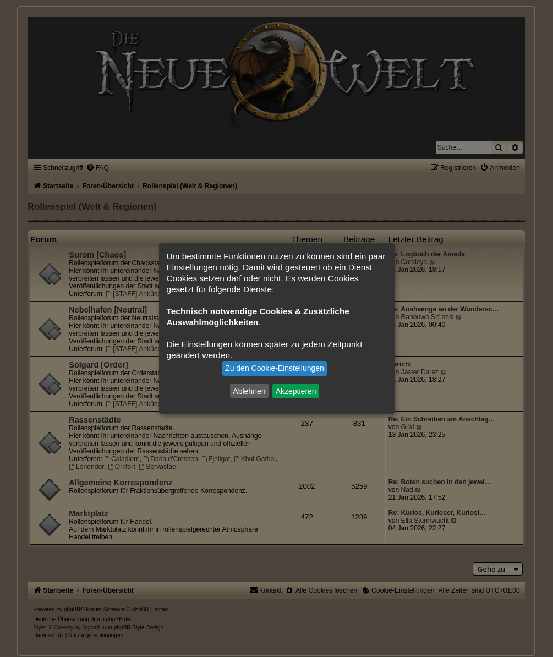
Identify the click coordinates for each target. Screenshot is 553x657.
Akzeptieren (296, 390)
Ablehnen (249, 390)
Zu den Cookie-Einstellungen (274, 368)
